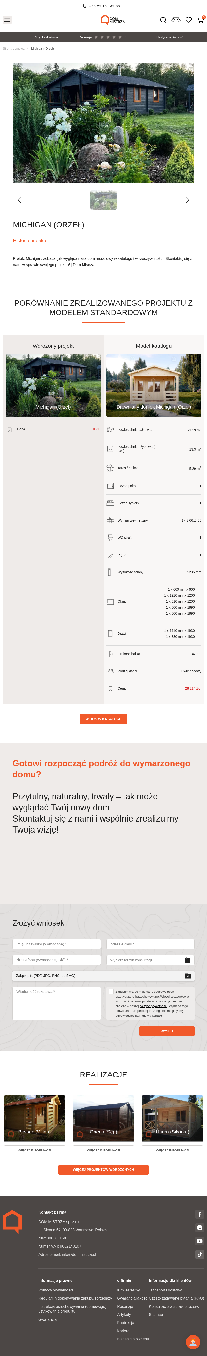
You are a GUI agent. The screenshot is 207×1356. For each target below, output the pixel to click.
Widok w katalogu (103, 719)
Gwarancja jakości (132, 1298)
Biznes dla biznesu (133, 1339)
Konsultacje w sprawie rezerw (174, 1306)
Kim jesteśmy (128, 1290)
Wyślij (167, 1031)
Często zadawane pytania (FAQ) (176, 1298)
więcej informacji (34, 1151)
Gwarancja (47, 1319)
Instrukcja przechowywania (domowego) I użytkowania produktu (73, 1309)
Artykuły (124, 1314)
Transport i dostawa (165, 1290)
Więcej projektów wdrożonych (103, 1171)
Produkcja (125, 1323)
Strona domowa (13, 48)
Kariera (123, 1331)
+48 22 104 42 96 (104, 6)
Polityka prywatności (55, 1290)
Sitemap (156, 1314)
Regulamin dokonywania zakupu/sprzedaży (75, 1298)
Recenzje (125, 1306)
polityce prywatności (153, 1006)
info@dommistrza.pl (79, 1254)
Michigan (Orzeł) (42, 48)
